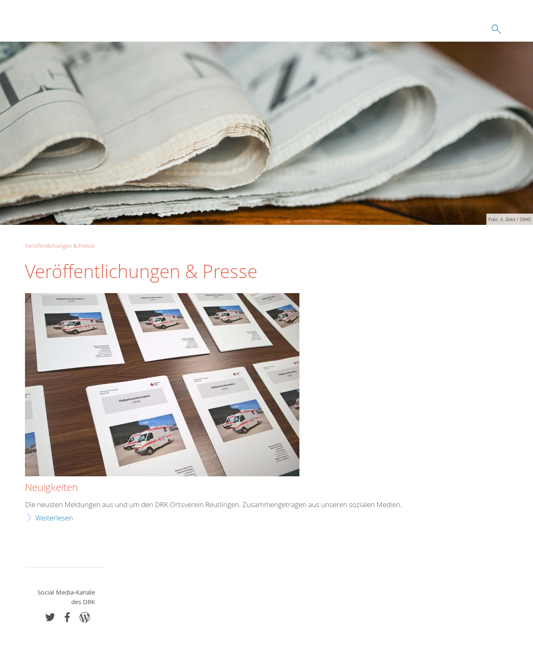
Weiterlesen (54, 518)
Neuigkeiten (51, 487)
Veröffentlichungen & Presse (60, 245)
